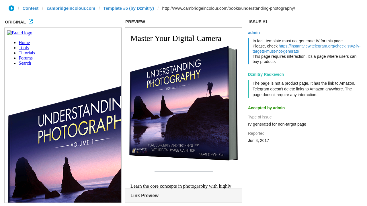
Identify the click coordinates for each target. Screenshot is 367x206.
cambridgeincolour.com (71, 8)
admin (254, 32)
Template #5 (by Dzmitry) (129, 8)
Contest (31, 8)
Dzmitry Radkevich (266, 74)
